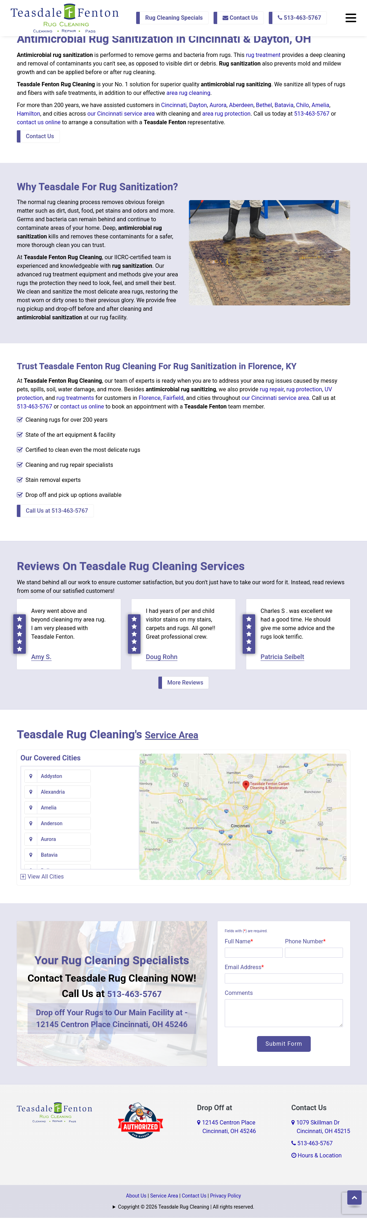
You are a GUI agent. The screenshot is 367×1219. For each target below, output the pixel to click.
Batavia (284, 105)
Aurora (217, 105)
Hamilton (28, 113)
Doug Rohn (161, 658)
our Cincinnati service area (121, 113)
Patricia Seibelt (282, 658)
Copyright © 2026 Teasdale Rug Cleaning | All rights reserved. (186, 1208)
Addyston (51, 777)
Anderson (113, 793)
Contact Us (240, 17)
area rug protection (226, 113)
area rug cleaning (188, 93)
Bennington (115, 824)
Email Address (244, 968)
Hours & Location (316, 1156)
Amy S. (41, 658)
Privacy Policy (225, 1197)
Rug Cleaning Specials (174, 17)
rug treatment (263, 55)
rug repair (272, 389)
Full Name (239, 942)
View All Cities (46, 877)
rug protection (304, 389)
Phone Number (305, 942)
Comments (239, 994)
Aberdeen (241, 105)
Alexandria (115, 777)
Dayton (198, 105)
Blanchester (54, 856)
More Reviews (185, 683)
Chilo (302, 105)
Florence (150, 398)
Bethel (264, 105)
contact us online (39, 122)
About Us (136, 1197)
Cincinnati (174, 105)
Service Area (177, 735)
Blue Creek (115, 856)
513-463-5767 (299, 17)
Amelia (320, 105)
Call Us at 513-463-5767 (57, 510)
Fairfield (173, 398)
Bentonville (53, 840)
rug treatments (75, 398)
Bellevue (50, 824)
